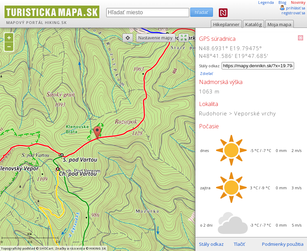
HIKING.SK (56, 22)
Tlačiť (239, 244)
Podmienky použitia (283, 244)
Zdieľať (206, 73)
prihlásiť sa (295, 8)
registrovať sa (293, 12)
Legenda (266, 2)
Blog (282, 2)
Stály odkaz (211, 244)
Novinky (298, 2)
